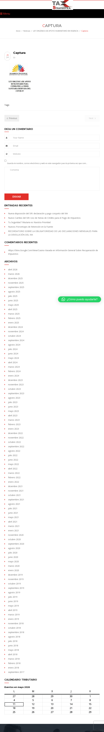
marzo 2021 (14, 526)
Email (15, 145)
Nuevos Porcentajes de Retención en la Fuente (30, 226)
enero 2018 (13, 667)
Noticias (26, 31)
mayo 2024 (13, 358)
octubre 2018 (14, 627)
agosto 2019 (14, 592)
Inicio (18, 31)
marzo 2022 (14, 473)
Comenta (14, 169)
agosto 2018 (14, 636)
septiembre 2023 (16, 393)
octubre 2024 (14, 335)
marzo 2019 (14, 614)
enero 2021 (13, 530)
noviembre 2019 (16, 579)
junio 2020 (13, 557)
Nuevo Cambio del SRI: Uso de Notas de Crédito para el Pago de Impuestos (44, 217)
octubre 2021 (14, 495)
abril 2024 (12, 362)
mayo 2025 (13, 304)
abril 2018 (12, 654)
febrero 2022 (14, 477)
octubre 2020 (14, 539)
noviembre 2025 (16, 282)
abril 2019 (12, 610)
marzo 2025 (14, 313)
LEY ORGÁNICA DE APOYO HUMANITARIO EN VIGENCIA (55, 31)
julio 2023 (12, 402)
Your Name (18, 137)
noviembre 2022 (16, 437)
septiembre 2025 (16, 287)
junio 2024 (13, 353)
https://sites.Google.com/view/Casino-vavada (30, 250)
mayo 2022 (13, 464)
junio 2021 (13, 512)
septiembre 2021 (16, 499)
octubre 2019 (14, 583)
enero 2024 (13, 375)
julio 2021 (12, 508)
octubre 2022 (14, 442)
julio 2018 (12, 641)
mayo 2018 (13, 650)
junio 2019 (13, 601)
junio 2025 (13, 300)
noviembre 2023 (16, 384)
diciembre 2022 (15, 433)
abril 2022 (12, 468)
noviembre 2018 (16, 623)
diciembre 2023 (15, 380)
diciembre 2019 (15, 574)
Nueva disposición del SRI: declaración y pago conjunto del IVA (38, 213)
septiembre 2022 (16, 446)
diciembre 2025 (15, 278)
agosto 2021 (14, 504)
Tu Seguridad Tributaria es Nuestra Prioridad (29, 222)
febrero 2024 (14, 371)
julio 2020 (12, 552)
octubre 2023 (14, 389)
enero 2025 (13, 322)
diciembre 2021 (15, 486)
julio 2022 (12, 455)
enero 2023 (13, 428)
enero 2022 (13, 481)
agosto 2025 (14, 291)
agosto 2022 (14, 450)
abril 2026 (12, 269)
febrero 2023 (14, 424)
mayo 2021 (13, 517)
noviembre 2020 (16, 535)
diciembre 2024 (15, 327)
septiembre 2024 (16, 340)
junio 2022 (13, 459)
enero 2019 (13, 619)
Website (17, 153)
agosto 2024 (14, 344)
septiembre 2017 (16, 672)
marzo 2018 (14, 658)
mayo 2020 (13, 561)
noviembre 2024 (16, 331)
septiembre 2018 (16, 632)
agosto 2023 (14, 397)
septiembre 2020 (16, 543)
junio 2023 (13, 406)
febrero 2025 (14, 318)
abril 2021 (12, 521)
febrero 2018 (14, 663)
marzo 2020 (14, 565)
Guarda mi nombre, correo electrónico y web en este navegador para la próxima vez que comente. (47, 163)
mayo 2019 (13, 605)
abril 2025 (12, 309)
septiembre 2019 (16, 588)
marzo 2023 (14, 419)
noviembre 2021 (16, 490)
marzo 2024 (14, 366)
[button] (79, 299)
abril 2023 (12, 415)
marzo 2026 (14, 274)
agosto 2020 (14, 548)
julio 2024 (12, 349)
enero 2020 (13, 570)
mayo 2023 (13, 411)
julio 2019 (12, 596)
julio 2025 (12, 296)
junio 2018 (13, 645)
